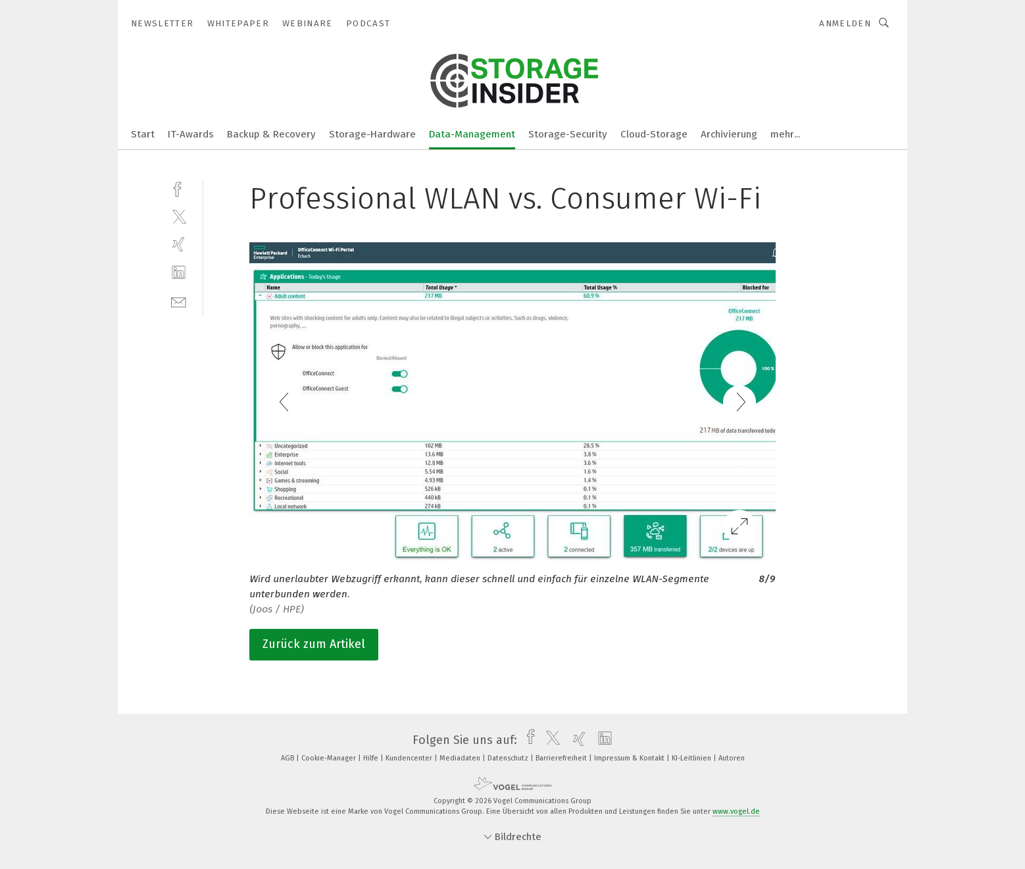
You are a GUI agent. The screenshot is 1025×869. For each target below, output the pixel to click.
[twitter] (178, 216)
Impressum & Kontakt (630, 758)
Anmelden (845, 23)
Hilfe (371, 758)
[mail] (178, 301)
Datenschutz (509, 758)
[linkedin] (178, 272)
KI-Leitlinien (692, 758)
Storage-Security (567, 134)
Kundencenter (410, 758)
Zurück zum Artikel (313, 644)
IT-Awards (191, 134)
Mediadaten (460, 758)
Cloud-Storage (654, 134)
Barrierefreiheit (562, 758)
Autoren (731, 758)
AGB (288, 758)
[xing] (178, 244)
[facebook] (178, 188)
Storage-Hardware (372, 134)
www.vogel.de (736, 811)
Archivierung (729, 134)
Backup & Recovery (271, 134)
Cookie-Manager (329, 758)
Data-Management (472, 134)
